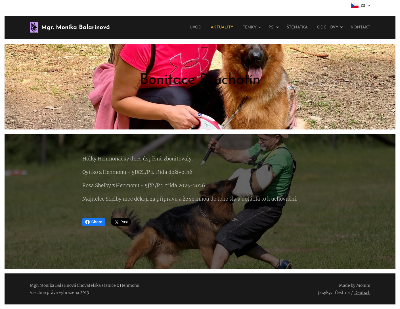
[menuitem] (181, 27)
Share (93, 222)
